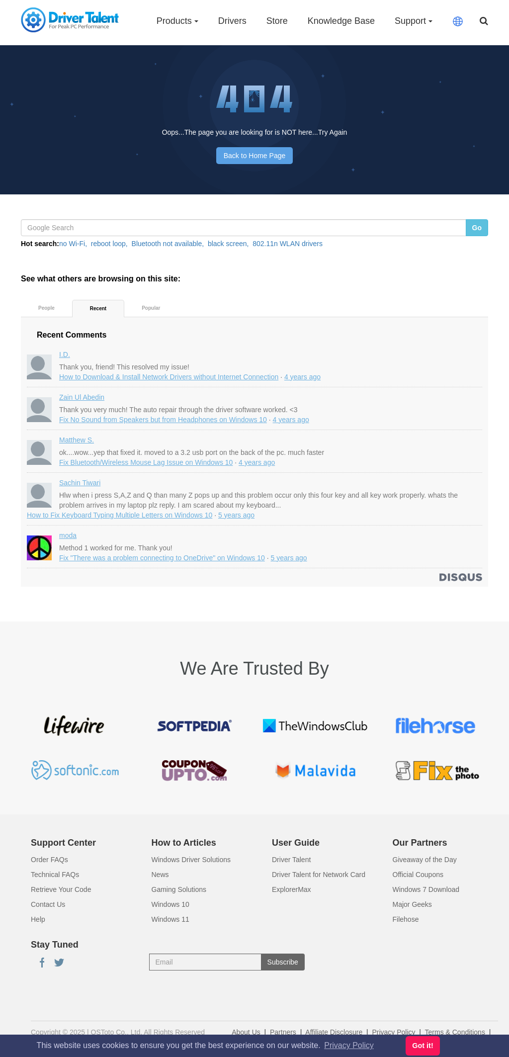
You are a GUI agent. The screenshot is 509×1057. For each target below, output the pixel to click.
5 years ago (236, 515)
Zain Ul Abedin (81, 397)
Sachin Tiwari (79, 483)
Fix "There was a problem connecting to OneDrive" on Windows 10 (162, 558)
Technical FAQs (55, 875)
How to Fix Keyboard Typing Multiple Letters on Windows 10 (119, 515)
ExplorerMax (291, 889)
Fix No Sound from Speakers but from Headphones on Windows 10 (163, 420)
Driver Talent (291, 860)
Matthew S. (76, 440)
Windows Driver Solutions (191, 860)
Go (477, 228)
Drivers (232, 21)
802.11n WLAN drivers (288, 244)
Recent (98, 308)
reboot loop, (109, 244)
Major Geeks (412, 904)
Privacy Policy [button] (349, 1045)
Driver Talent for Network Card (318, 875)
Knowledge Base (341, 21)
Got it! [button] (422, 1046)
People (46, 308)
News (160, 875)
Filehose (406, 919)
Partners (283, 1032)
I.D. (64, 354)
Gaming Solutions (179, 889)
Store (277, 21)
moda (68, 535)
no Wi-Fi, (73, 244)
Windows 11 (170, 919)
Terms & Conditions (455, 1032)
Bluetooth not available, (168, 244)
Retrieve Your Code (61, 889)
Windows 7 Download (426, 889)
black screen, (228, 244)
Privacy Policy (393, 1032)
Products (177, 21)
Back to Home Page (255, 156)
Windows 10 (170, 904)
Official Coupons (418, 875)
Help (38, 919)
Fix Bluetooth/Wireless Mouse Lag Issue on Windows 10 (146, 462)
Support (413, 21)
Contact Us (48, 904)
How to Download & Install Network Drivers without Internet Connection (168, 377)
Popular (151, 308)
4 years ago (302, 377)
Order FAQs (49, 860)
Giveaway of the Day (425, 860)
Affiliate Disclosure (333, 1032)
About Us (246, 1032)
